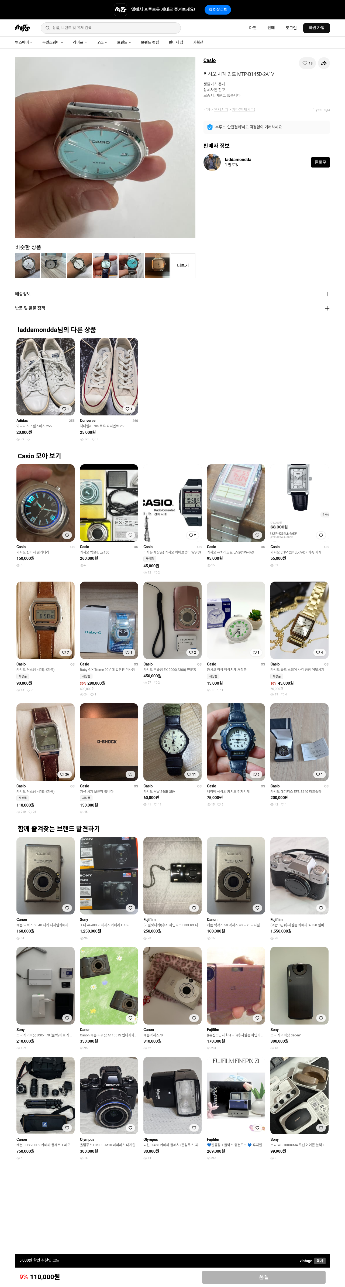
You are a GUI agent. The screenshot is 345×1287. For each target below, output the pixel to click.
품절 (264, 1277)
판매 (271, 27)
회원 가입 (317, 27)
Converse (87, 420)
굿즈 (102, 42)
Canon (21, 919)
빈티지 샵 (176, 42)
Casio (209, 60)
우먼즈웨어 (52, 42)
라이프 (80, 42)
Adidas (22, 420)
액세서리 (221, 109)
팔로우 (320, 162)
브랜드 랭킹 (150, 42)
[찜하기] (307, 63)
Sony (84, 919)
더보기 (183, 265)
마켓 (253, 28)
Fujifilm (149, 919)
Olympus (87, 1139)
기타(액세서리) (243, 109)
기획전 (198, 42)
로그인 (291, 28)
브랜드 (124, 42)
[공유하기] (324, 63)
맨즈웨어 (24, 42)
